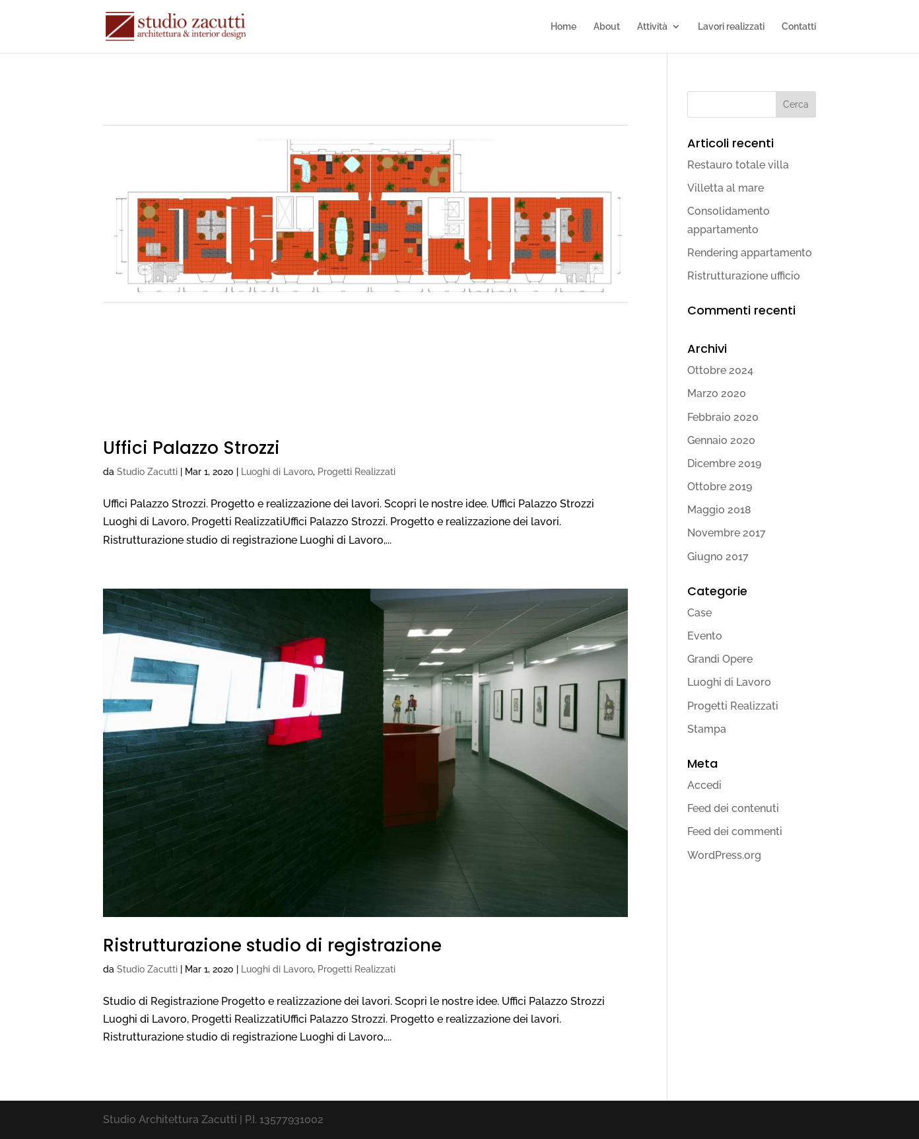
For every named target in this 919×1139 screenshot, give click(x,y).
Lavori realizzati (731, 27)
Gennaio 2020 (721, 440)
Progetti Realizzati (356, 471)
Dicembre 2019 (724, 463)
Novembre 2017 (726, 533)
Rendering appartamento (749, 252)
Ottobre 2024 (720, 370)
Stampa (706, 729)
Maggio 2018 (719, 509)
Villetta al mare (725, 188)
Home (563, 27)
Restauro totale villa (738, 165)
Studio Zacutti (147, 471)
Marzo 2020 (716, 393)
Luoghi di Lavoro (277, 471)
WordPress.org (724, 855)
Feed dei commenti (734, 831)
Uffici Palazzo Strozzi (191, 448)
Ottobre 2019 (719, 486)
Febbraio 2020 (723, 417)
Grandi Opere (720, 659)
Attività (652, 27)
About (607, 27)
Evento (704, 636)
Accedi (704, 785)
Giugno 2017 (718, 556)
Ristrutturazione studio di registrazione (272, 945)
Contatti (799, 27)
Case (699, 612)
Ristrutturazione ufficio (743, 276)
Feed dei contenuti (733, 808)
